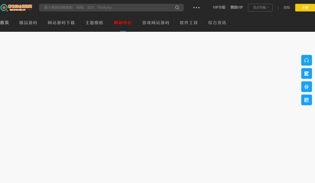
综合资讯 (217, 23)
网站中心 (123, 23)
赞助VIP (236, 7)
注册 (305, 7)
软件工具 (189, 23)
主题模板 (94, 23)
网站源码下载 (61, 23)
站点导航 (259, 7)
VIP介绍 (219, 7)
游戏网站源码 (156, 23)
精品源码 (28, 23)
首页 (4, 23)
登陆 (287, 7)
